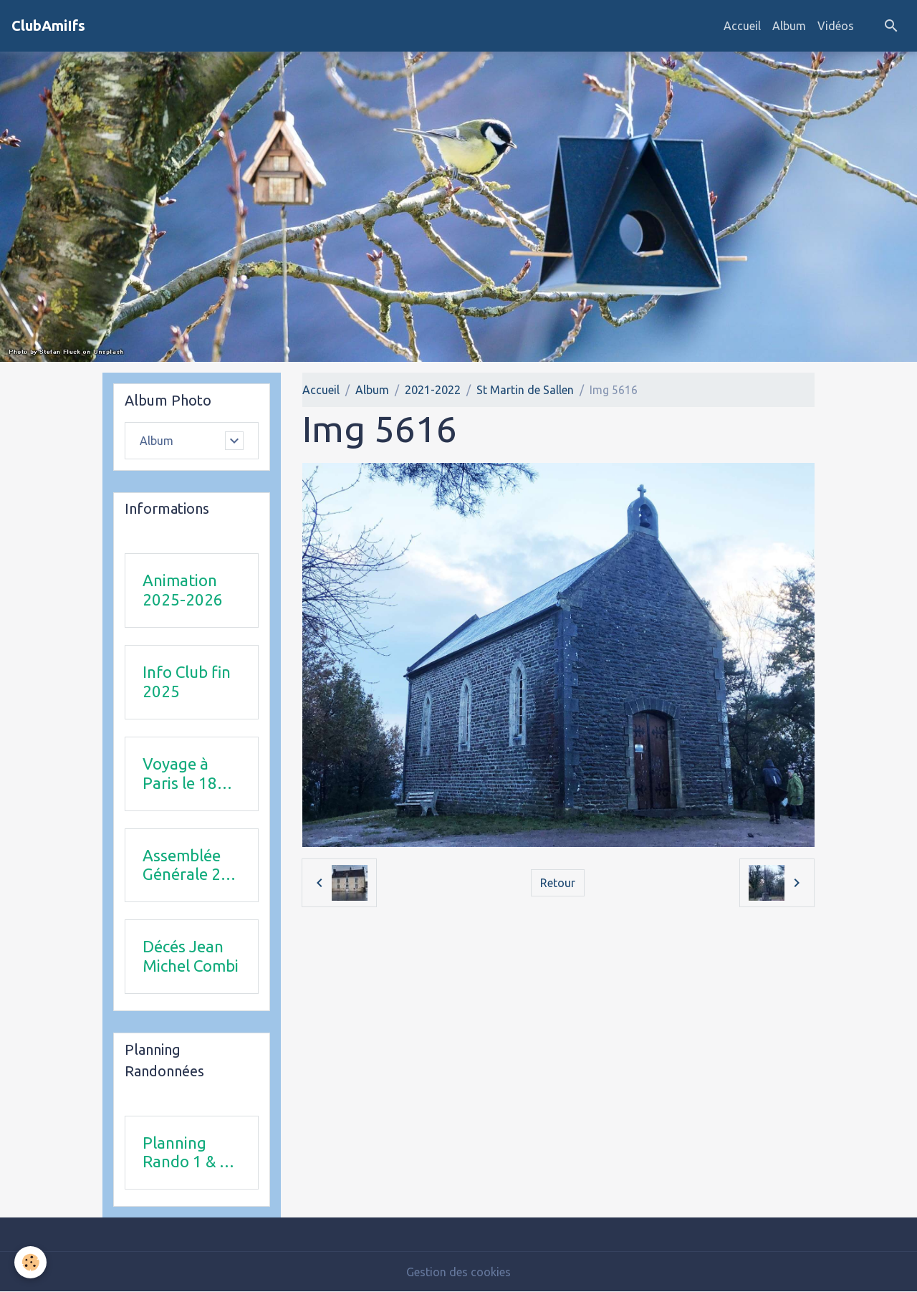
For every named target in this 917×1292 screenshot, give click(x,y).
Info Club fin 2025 (187, 681)
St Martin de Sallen (525, 389)
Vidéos (835, 25)
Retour (557, 882)
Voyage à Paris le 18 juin (180, 774)
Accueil (742, 25)
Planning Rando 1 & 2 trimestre (186, 1153)
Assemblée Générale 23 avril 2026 (186, 865)
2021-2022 (433, 389)
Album (789, 25)
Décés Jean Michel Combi (191, 956)
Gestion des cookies (458, 1271)
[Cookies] (30, 1262)
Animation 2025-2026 (183, 589)
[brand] (48, 26)
